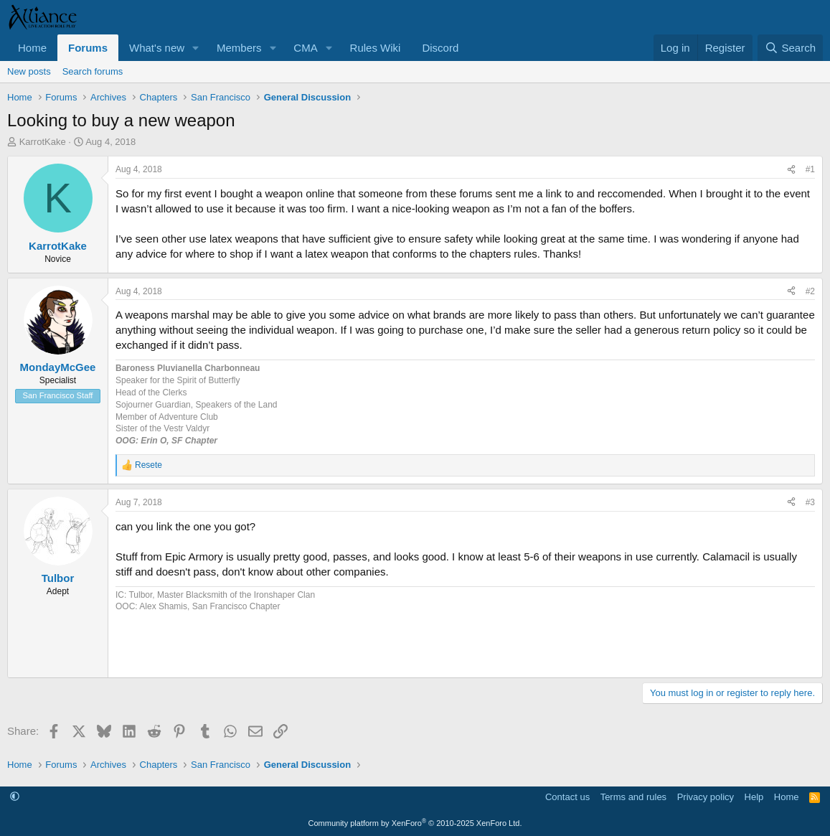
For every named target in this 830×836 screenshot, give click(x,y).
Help (754, 797)
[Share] (791, 169)
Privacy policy (705, 797)
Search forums (92, 71)
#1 (810, 169)
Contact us (567, 797)
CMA (305, 48)
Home (32, 48)
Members (239, 48)
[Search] (790, 47)
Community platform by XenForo (415, 823)
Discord (440, 48)
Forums (88, 48)
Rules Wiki (375, 48)
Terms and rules (633, 797)
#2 (810, 291)
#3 (810, 502)
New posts (29, 71)
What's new (156, 48)
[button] (196, 47)
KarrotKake (42, 141)
